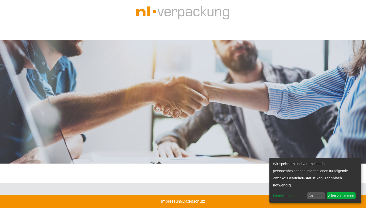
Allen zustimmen (341, 196)
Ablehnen (315, 196)
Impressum (171, 201)
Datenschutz (193, 201)
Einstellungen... (285, 196)
